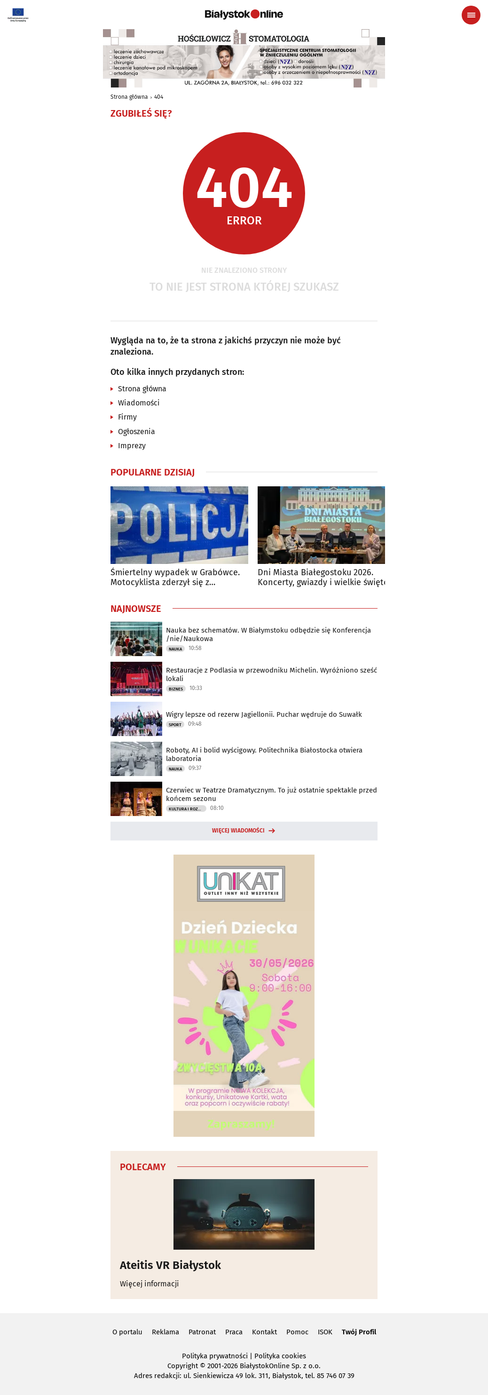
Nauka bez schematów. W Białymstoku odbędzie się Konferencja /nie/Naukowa (268, 634)
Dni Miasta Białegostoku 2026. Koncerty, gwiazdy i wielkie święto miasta (323, 578)
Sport (175, 724)
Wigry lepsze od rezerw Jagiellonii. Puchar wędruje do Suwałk (264, 714)
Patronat (202, 1332)
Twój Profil (359, 1332)
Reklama (165, 1332)
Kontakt (264, 1332)
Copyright (182, 1366)
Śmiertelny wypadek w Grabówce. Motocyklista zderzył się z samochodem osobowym (175, 578)
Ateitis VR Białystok (170, 1265)
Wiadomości (139, 402)
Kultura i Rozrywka (187, 809)
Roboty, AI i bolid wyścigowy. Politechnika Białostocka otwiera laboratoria (264, 754)
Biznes (176, 689)
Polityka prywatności (215, 1356)
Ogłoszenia (136, 431)
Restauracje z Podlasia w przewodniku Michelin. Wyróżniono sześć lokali (271, 674)
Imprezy (132, 445)
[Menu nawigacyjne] (471, 15)
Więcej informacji (149, 1283)
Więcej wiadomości (238, 830)
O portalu (127, 1332)
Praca (234, 1332)
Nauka (175, 649)
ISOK (325, 1332)
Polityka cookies (280, 1356)
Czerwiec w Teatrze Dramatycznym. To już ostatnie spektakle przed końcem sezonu (271, 794)
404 (158, 97)
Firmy (127, 416)
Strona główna (129, 97)
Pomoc (297, 1332)
